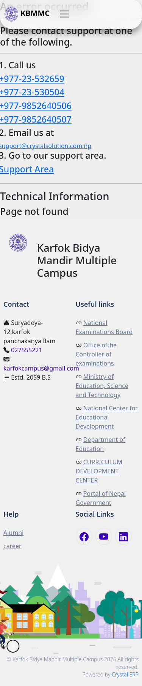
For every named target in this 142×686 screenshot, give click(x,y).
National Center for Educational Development (107, 417)
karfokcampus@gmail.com (41, 368)
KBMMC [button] (27, 14)
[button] (64, 14)
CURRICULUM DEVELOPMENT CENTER (99, 471)
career (12, 546)
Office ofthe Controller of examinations (96, 354)
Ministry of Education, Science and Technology (102, 385)
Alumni (13, 532)
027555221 (26, 350)
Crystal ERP (125, 674)
